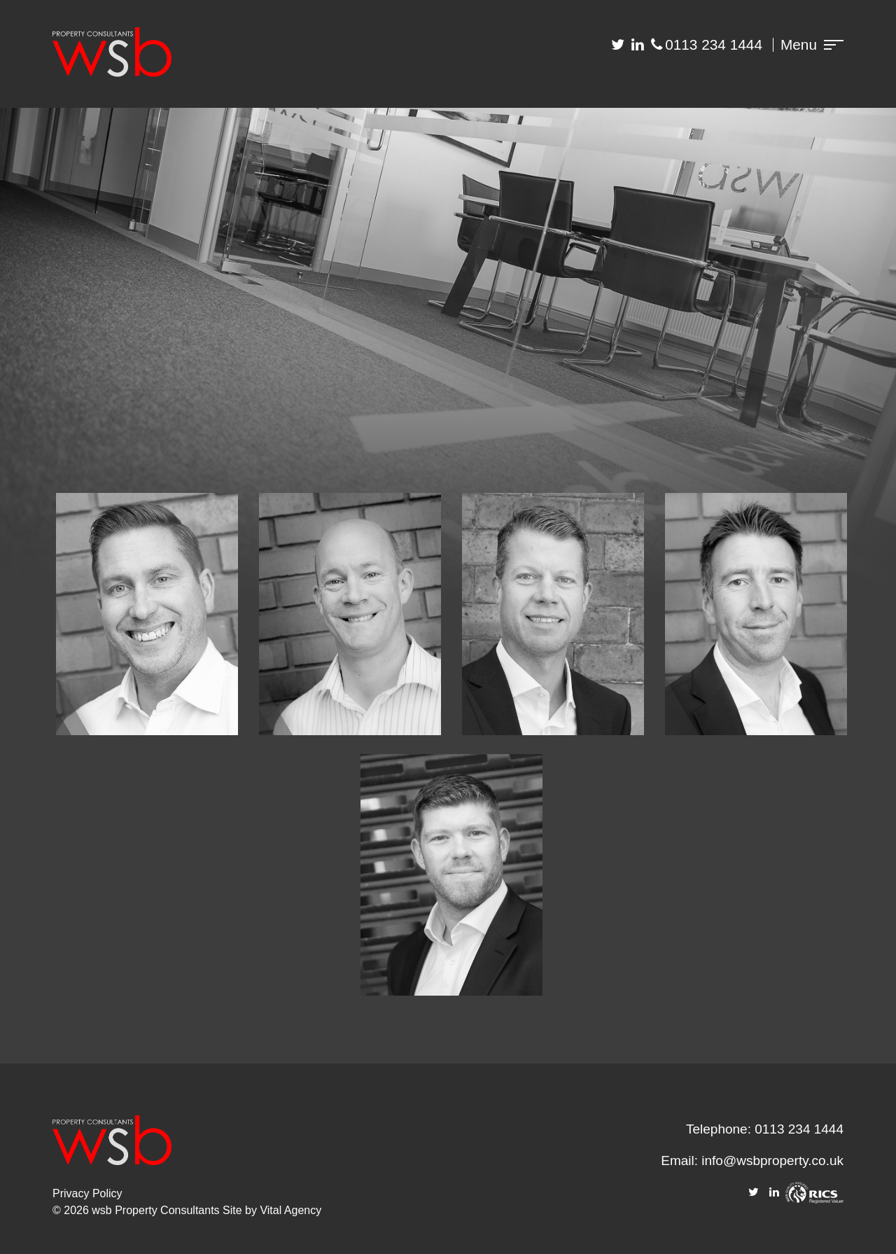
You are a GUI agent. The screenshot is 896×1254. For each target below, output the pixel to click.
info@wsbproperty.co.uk (772, 1160)
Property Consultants (167, 1210)
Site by (241, 1210)
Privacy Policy (87, 1193)
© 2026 (72, 1210)
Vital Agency (290, 1210)
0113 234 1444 (713, 44)
